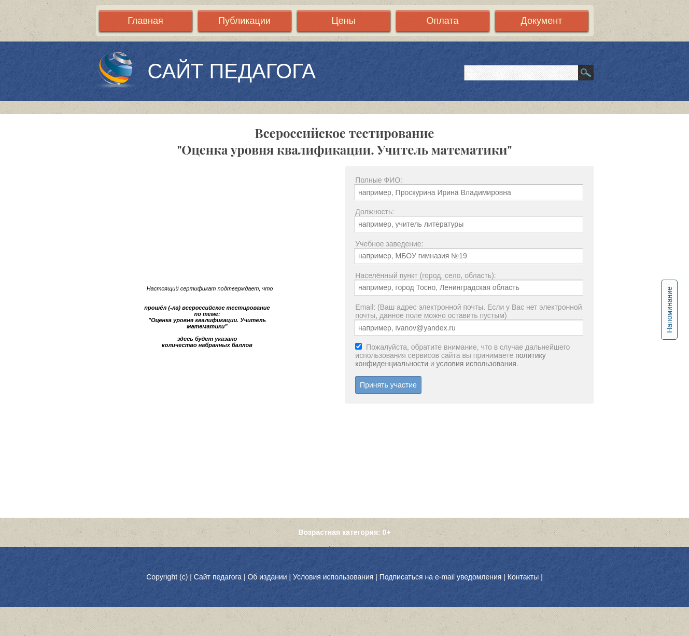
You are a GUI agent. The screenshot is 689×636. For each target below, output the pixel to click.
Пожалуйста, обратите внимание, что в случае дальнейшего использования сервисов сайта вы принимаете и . (462, 355)
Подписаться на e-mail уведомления (440, 577)
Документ (542, 21)
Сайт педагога (219, 577)
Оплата (443, 21)
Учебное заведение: (389, 244)
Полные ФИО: (378, 180)
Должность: (374, 212)
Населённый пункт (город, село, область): (425, 275)
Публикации (244, 21)
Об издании (267, 577)
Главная (145, 21)
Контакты (523, 577)
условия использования (476, 364)
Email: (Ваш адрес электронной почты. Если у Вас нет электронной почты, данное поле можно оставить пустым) (468, 311)
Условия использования (333, 577)
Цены (343, 21)
